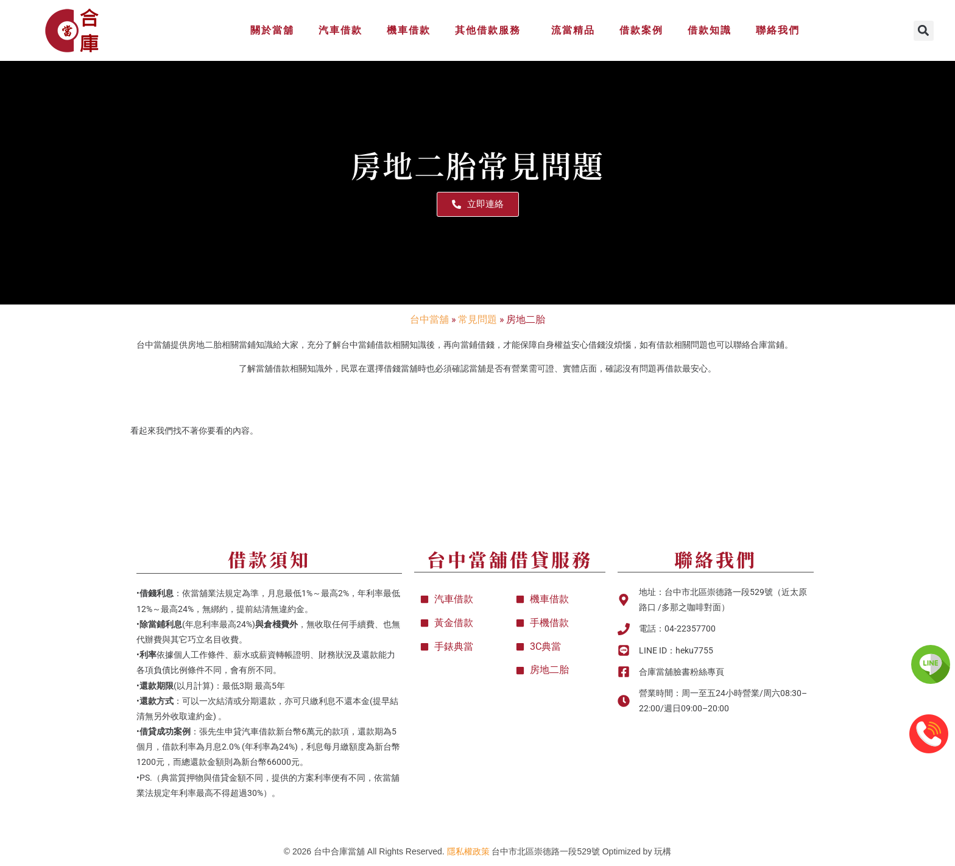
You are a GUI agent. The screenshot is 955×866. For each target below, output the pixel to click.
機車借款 (409, 30)
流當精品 (573, 30)
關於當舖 (272, 30)
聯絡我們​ (715, 559)
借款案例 (641, 30)
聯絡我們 (778, 30)
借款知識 (709, 30)
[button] (924, 31)
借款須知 (269, 559)
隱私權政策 (468, 851)
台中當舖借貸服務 (510, 559)
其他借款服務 (491, 30)
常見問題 (477, 318)
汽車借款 (340, 30)
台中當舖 (429, 318)
